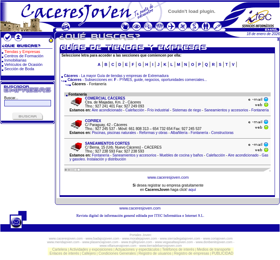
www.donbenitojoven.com (214, 242)
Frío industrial (158, 110)
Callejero (89, 253)
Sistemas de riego (186, 110)
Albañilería (179, 133)
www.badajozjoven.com (102, 238)
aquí (192, 189)
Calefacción (134, 110)
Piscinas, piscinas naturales (114, 133)
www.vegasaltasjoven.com (174, 242)
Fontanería (260, 110)
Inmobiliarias (15, 60)
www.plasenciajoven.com (100, 242)
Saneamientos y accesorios (226, 110)
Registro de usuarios (155, 253)
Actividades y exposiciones (91, 249)
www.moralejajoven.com (139, 238)
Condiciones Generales (117, 253)
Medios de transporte (213, 249)
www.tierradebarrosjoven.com (160, 245)
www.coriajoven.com (218, 238)
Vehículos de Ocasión (23, 64)
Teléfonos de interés (178, 249)
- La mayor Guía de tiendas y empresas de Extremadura (116, 76)
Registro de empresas (191, 253)
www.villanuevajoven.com (117, 245)
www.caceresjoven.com (168, 177)
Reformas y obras (153, 133)
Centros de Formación (23, 56)
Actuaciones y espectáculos (137, 249)
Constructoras (222, 133)
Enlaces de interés (64, 253)
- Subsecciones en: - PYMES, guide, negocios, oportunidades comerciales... (134, 80)
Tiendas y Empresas (22, 51)
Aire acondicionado (107, 110)
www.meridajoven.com (63, 242)
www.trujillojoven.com (136, 242)
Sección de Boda (19, 69)
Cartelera (59, 249)
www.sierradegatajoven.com (180, 238)
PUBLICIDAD (222, 253)
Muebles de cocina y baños (181, 155)
